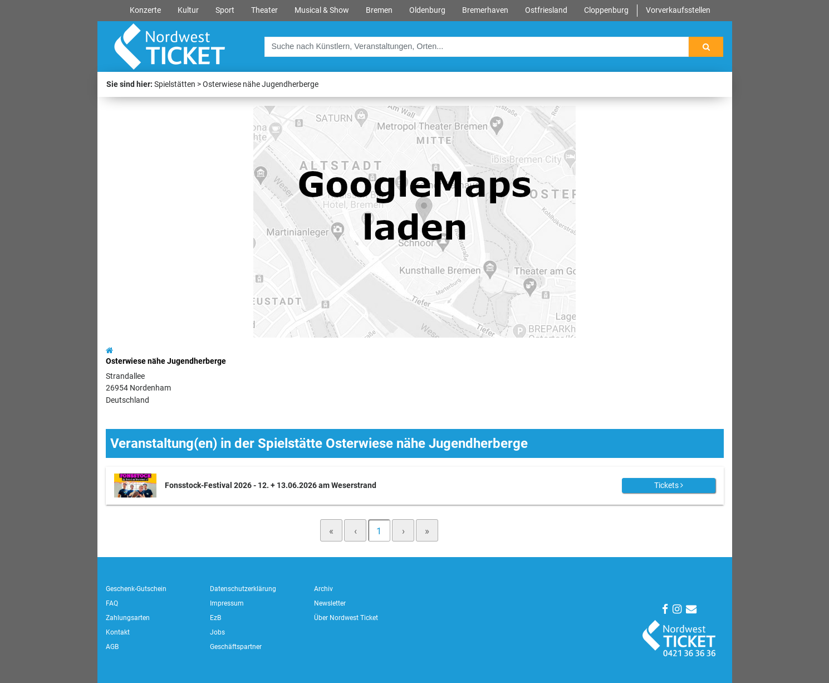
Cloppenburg (606, 10)
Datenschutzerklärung (243, 589)
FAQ (112, 603)
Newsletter (330, 603)
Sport (224, 10)
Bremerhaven (485, 10)
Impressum (227, 603)
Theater (264, 10)
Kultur (188, 10)
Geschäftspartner (236, 647)
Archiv (323, 589)
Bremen (379, 10)
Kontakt (118, 632)
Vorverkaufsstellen (678, 10)
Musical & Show (322, 10)
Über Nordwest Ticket (346, 618)
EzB (215, 618)
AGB (112, 647)
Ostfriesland (546, 10)
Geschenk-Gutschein (136, 589)
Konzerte (145, 10)
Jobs (217, 632)
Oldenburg (427, 10)
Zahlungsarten (128, 618)
